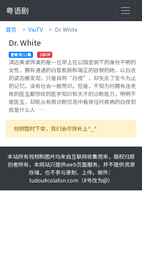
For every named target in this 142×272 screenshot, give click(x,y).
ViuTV (35, 29)
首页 (11, 29)
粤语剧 (17, 10)
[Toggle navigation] (125, 10)
